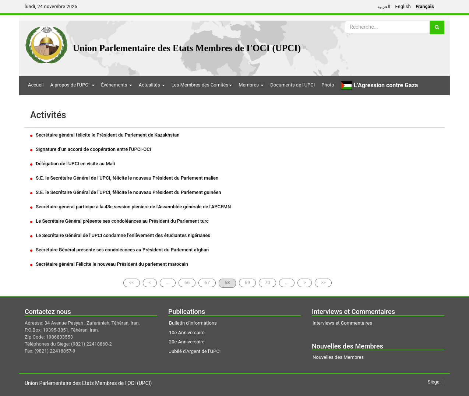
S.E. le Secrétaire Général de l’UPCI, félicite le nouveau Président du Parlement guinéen (125, 192)
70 (267, 282)
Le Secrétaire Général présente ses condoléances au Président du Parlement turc (119, 221)
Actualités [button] (152, 85)
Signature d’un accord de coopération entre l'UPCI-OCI (90, 149)
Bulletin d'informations (193, 323)
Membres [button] (251, 85)
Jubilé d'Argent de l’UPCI (195, 351)
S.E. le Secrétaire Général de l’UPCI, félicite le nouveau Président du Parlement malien (124, 178)
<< (131, 282)
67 (207, 282)
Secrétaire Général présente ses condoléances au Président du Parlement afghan (119, 249)
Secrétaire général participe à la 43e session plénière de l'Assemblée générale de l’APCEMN (130, 206)
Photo (327, 85)
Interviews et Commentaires (342, 323)
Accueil (35, 85)
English (403, 6)
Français (425, 6)
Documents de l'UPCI (292, 85)
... (167, 282)
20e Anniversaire (186, 341)
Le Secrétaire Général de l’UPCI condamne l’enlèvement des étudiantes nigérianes (120, 235)
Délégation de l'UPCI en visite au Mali (72, 163)
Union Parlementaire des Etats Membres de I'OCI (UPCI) (187, 48)
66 (187, 282)
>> (323, 282)
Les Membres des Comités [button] (202, 85)
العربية (384, 6)
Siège (434, 381)
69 (247, 282)
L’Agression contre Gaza (379, 85)
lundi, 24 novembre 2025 (51, 6)
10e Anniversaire (186, 332)
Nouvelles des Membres (338, 357)
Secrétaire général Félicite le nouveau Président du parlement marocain (109, 264)
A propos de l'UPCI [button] (72, 85)
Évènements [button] (116, 85)
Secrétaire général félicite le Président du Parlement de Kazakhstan (105, 135)
